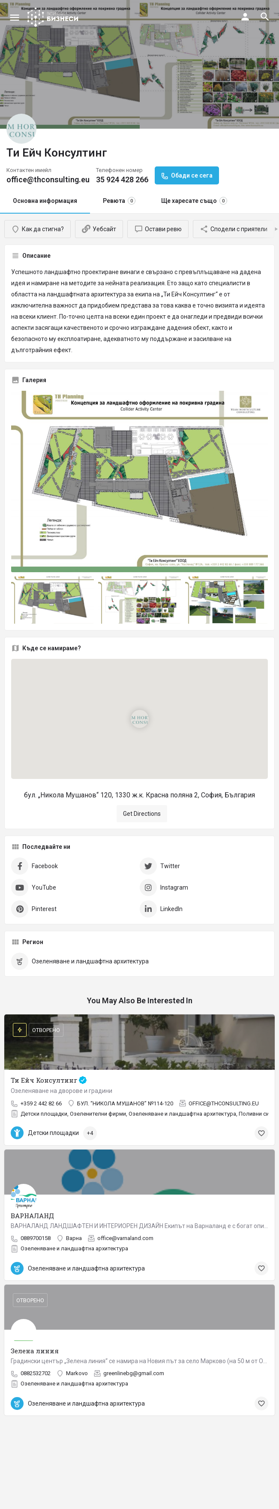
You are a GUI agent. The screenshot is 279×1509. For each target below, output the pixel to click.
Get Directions (142, 813)
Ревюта (119, 201)
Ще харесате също (194, 201)
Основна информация (45, 200)
